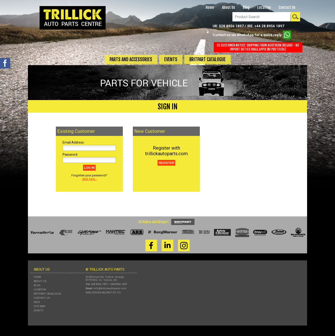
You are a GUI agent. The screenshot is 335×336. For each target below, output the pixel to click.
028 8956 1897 (231, 26)
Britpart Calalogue (47, 293)
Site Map (40, 306)
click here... (89, 179)
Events (170, 59)
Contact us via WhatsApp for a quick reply (252, 35)
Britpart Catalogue (207, 59)
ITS (119, 292)
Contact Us (287, 7)
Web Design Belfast (99, 292)
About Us (228, 7)
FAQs (37, 302)
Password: (70, 154)
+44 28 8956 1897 (269, 26)
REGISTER (166, 163)
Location (264, 7)
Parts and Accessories (131, 59)
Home (210, 7)
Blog (246, 7)
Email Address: (73, 142)
